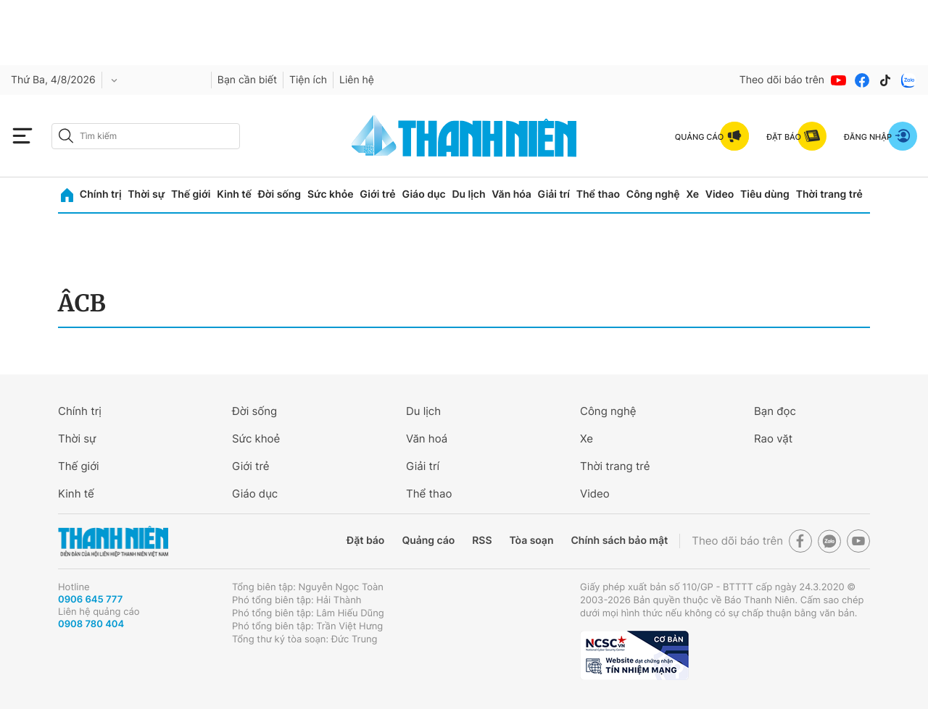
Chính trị (101, 194)
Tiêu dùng (765, 194)
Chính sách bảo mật (619, 540)
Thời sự (146, 194)
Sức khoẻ (256, 438)
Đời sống (279, 194)
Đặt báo (365, 540)
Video (719, 194)
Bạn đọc (775, 411)
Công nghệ (653, 194)
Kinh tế (234, 194)
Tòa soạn (532, 540)
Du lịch (468, 194)
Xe (692, 194)
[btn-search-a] (66, 136)
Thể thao (598, 194)
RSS (482, 540)
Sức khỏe (330, 194)
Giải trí (554, 194)
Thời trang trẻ (829, 194)
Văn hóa (511, 194)
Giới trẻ (377, 194)
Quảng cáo (428, 540)
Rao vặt (773, 438)
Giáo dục (423, 194)
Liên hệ (356, 80)
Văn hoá (426, 438)
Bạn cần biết (247, 80)
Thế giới (190, 194)
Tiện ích (308, 80)
